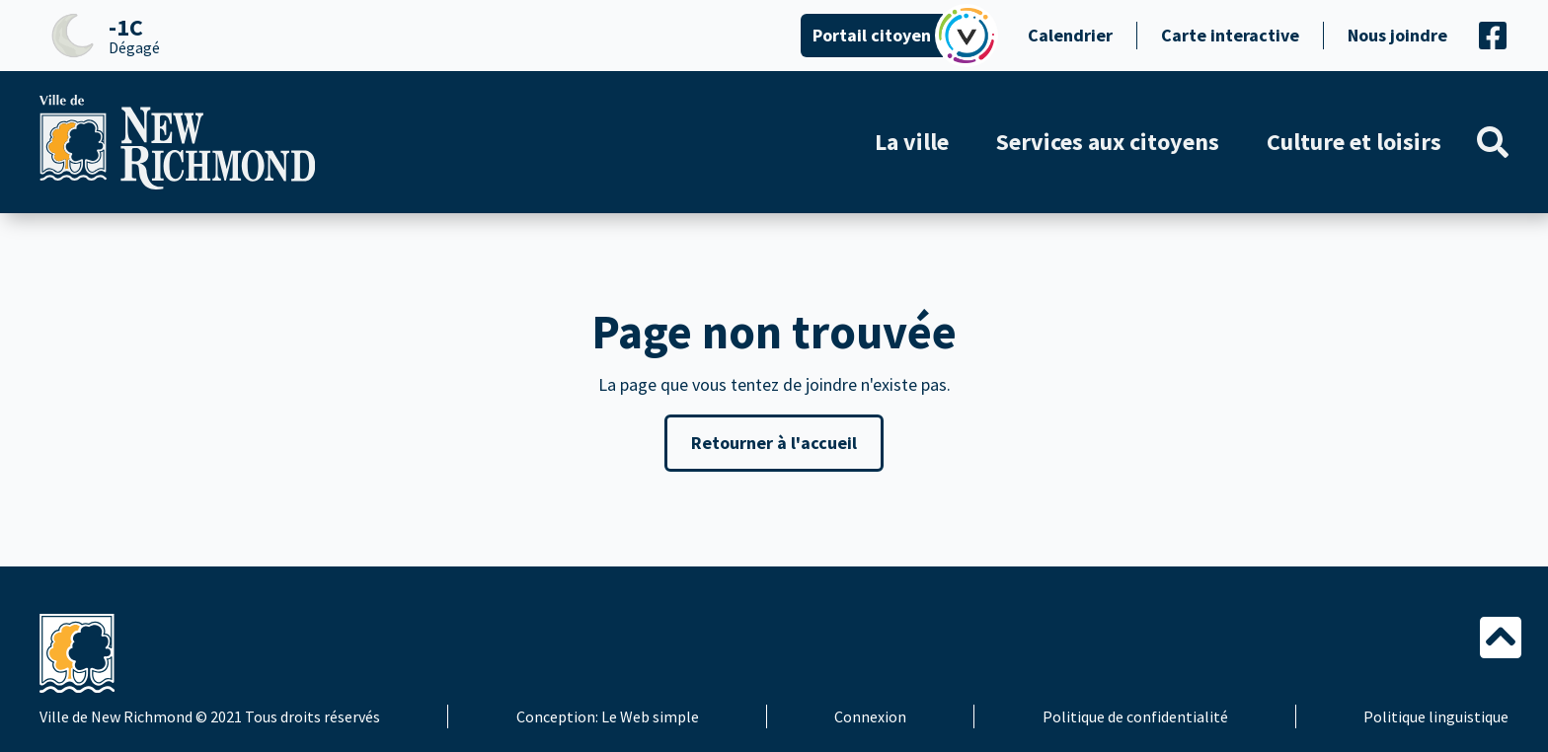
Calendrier (1070, 35)
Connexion (870, 716)
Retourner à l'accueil (774, 442)
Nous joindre (1397, 35)
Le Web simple (650, 716)
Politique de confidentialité (1135, 716)
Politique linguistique (1436, 716)
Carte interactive (1230, 35)
